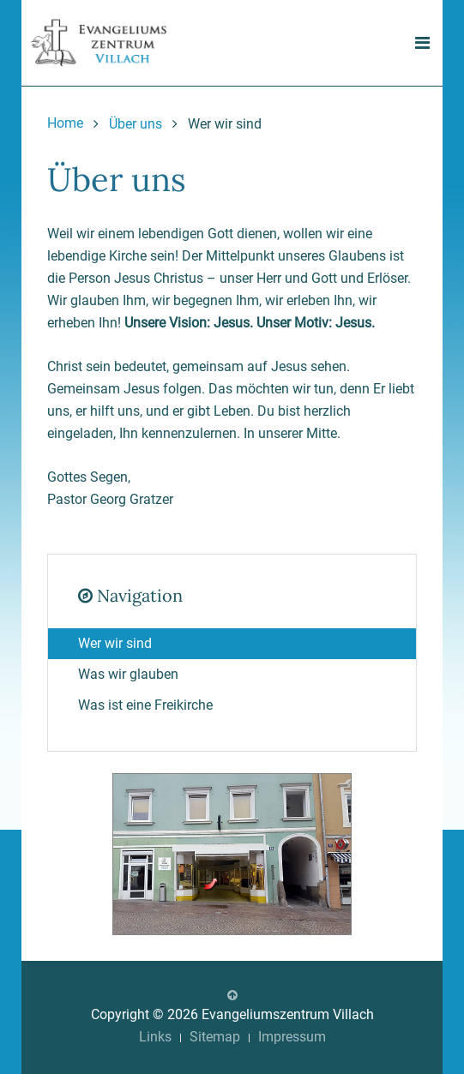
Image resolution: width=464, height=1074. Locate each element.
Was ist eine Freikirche (145, 705)
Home (65, 123)
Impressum (292, 1037)
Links (155, 1037)
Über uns (135, 124)
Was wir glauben (128, 674)
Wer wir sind (115, 643)
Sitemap (215, 1037)
